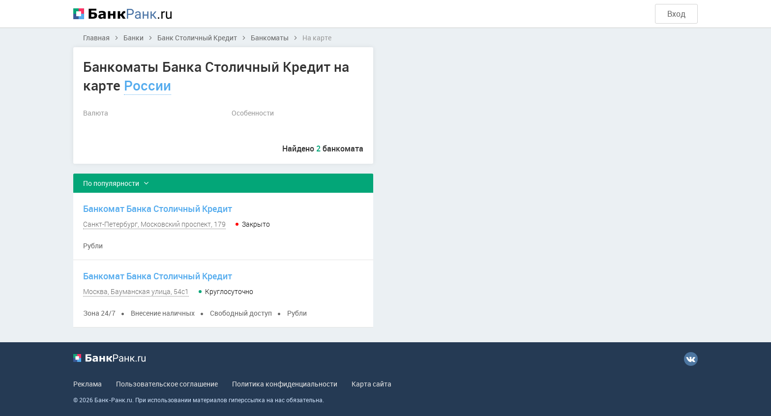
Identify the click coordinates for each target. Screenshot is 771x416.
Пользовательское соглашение (167, 383)
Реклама (87, 383)
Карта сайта (371, 383)
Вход (676, 13)
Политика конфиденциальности (284, 383)
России (147, 85)
